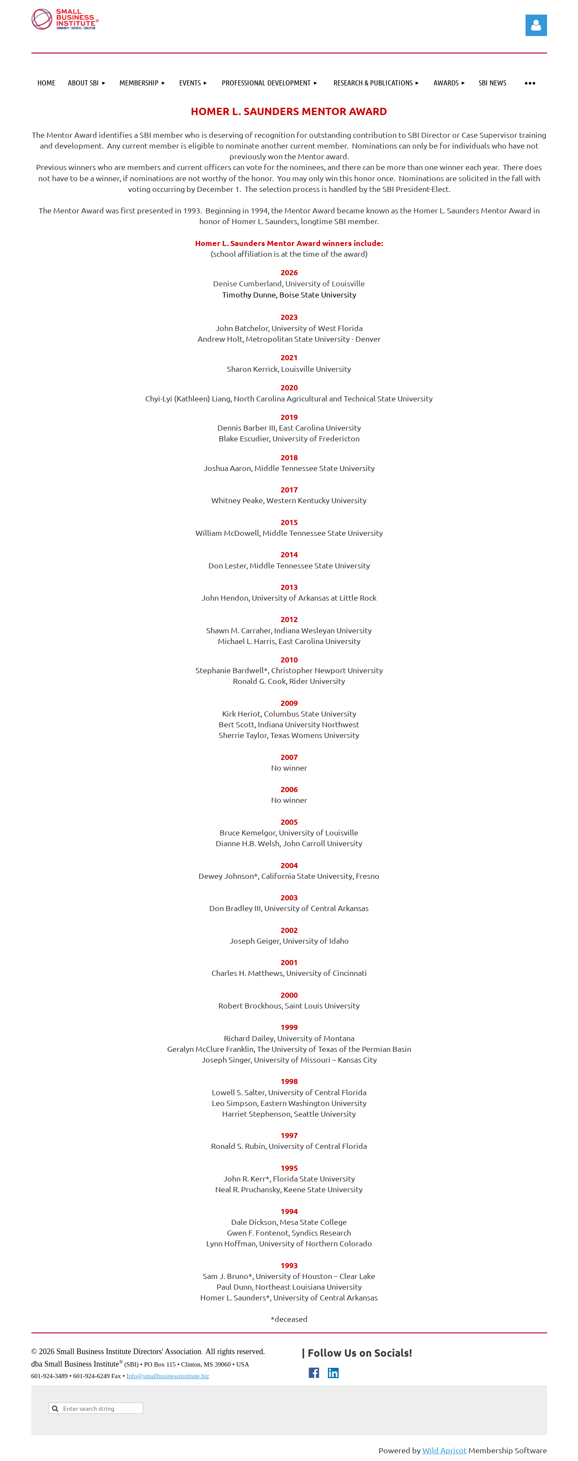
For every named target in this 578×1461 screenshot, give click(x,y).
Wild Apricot (444, 1450)
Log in (536, 25)
